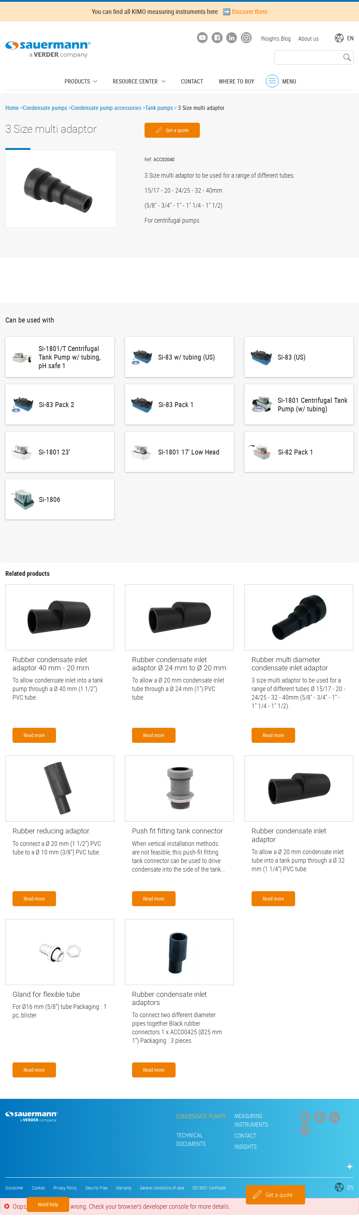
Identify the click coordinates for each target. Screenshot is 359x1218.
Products (84, 80)
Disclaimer (14, 1188)
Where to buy (229, 80)
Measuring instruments (172, 1120)
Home (12, 108)
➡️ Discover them (245, 11)
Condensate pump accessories (106, 108)
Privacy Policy (65, 1188)
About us (308, 38)
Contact (188, 80)
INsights (105, 1147)
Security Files (96, 1188)
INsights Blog (275, 38)
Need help (48, 1204)
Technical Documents (122, 1136)
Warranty (123, 1188)
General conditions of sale (162, 1188)
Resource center (137, 80)
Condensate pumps (45, 108)
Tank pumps (159, 108)
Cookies (38, 1188)
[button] (61, 189)
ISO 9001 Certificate (209, 1188)
